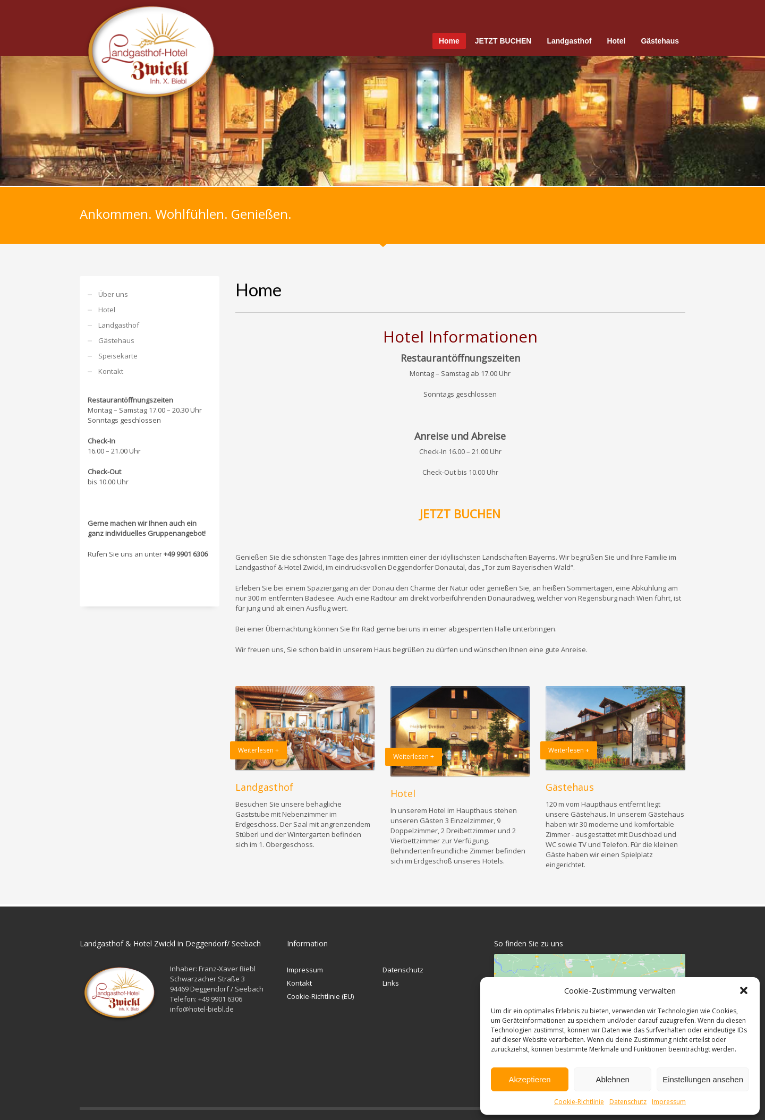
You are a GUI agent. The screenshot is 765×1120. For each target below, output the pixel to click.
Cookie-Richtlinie (579, 1101)
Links (390, 983)
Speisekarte (118, 356)
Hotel (106, 309)
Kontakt (110, 371)
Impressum (669, 1101)
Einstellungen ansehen (702, 1079)
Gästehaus (116, 340)
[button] (743, 990)
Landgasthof (118, 325)
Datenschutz (628, 1101)
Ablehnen (612, 1079)
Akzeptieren (529, 1079)
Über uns (113, 294)
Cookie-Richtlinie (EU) (320, 996)
